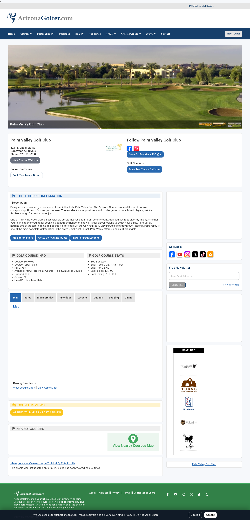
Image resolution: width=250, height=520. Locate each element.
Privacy (115, 492)
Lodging (114, 297)
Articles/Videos (130, 33)
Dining (128, 297)
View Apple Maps (48, 387)
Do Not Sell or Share (144, 492)
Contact (103, 492)
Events (151, 33)
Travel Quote (233, 33)
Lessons (82, 297)
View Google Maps (24, 387)
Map (15, 297)
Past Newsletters (230, 284)
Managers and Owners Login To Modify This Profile (42, 463)
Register (210, 6)
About (92, 492)
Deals (79, 33)
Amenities (65, 297)
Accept (210, 514)
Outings (98, 297)
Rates (27, 297)
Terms (126, 492)
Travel (111, 33)
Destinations (45, 33)
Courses (25, 33)
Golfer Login (197, 6)
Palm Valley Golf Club (204, 464)
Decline (195, 514)
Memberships (45, 297)
